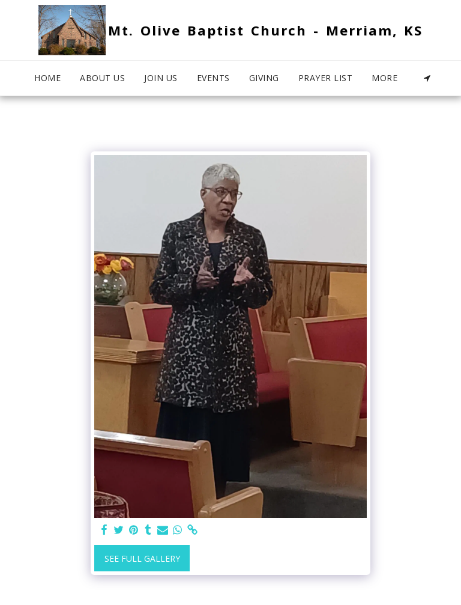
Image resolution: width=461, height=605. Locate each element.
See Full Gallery (142, 558)
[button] (427, 78)
